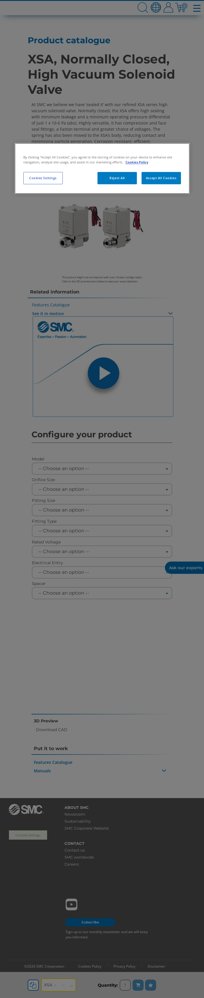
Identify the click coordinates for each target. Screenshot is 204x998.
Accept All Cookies (161, 178)
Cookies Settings (43, 178)
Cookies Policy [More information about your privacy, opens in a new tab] (136, 162)
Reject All (117, 178)
